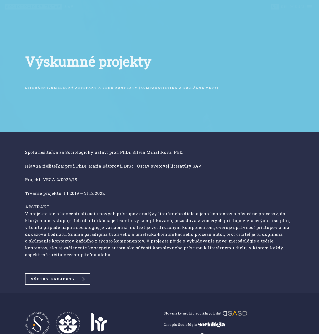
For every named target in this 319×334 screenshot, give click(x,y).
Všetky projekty (53, 279)
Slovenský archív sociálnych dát (205, 313)
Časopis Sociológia (195, 324)
